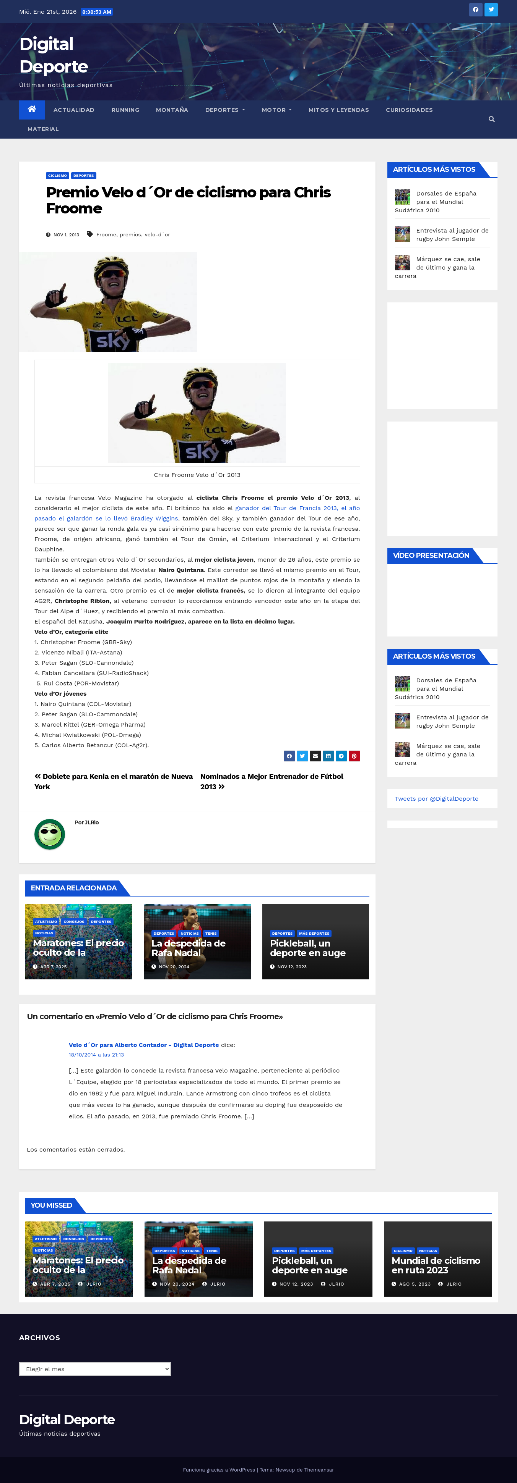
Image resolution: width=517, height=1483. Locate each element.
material (43, 129)
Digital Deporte (67, 1420)
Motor (277, 110)
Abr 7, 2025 (55, 1284)
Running (126, 110)
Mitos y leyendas (339, 110)
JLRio (92, 822)
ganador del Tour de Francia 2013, (286, 508)
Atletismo (46, 921)
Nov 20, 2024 (177, 1284)
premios (130, 234)
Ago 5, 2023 (415, 1284)
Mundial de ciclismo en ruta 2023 (436, 1265)
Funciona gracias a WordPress (220, 1470)
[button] (492, 119)
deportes (83, 175)
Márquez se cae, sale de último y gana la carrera (438, 267)
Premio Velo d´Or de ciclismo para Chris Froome (188, 200)
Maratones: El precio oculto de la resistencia (78, 952)
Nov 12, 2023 (297, 1284)
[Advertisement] (452, 354)
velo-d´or (157, 234)
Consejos (73, 921)
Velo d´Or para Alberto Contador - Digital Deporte (144, 1044)
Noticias (44, 933)
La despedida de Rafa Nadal (188, 948)
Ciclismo (57, 175)
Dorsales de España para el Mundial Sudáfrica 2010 (435, 202)
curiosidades (409, 110)
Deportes (225, 110)
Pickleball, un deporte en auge (308, 948)
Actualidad (74, 110)
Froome (106, 234)
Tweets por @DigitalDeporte (437, 798)
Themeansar (319, 1470)
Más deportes (314, 933)
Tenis (211, 933)
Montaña (172, 110)
